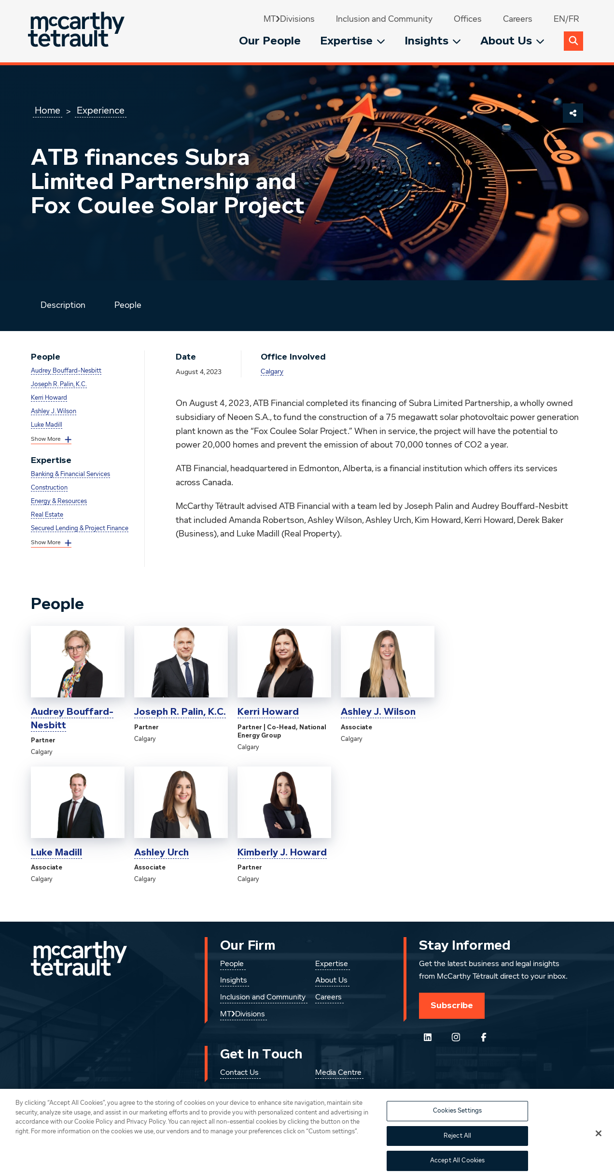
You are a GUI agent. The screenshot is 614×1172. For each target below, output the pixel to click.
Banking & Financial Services (70, 474)
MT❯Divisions (289, 19)
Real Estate (47, 515)
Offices (468, 19)
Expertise (352, 41)
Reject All (457, 1146)
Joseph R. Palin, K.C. (59, 384)
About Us (512, 41)
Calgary (272, 371)
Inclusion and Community (384, 19)
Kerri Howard (49, 398)
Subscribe (452, 1005)
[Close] (598, 1143)
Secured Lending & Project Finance (79, 528)
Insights (433, 41)
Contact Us (239, 1073)
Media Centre (338, 1073)
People (127, 305)
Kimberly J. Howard (282, 852)
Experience (101, 111)
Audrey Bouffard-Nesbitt (66, 371)
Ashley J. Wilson (53, 411)
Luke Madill (46, 425)
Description (63, 305)
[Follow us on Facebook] (483, 1037)
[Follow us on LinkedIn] (427, 1037)
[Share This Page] (573, 113)
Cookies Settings (457, 1121)
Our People (270, 41)
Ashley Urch (161, 852)
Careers (517, 19)
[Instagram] (455, 1037)
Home (47, 111)
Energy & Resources (59, 501)
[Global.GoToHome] (77, 31)
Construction (49, 488)
